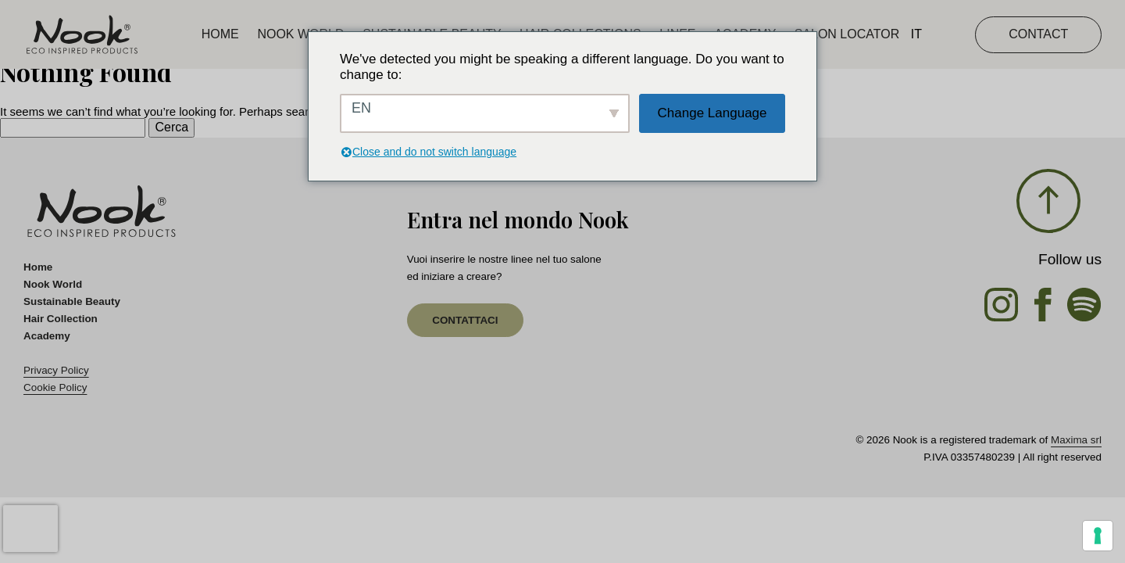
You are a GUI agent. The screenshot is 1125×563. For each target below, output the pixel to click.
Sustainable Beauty (71, 301)
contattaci (465, 320)
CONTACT (1038, 34)
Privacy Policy (56, 370)
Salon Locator (847, 34)
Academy (46, 336)
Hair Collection (60, 319)
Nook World (300, 34)
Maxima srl (1076, 440)
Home (220, 34)
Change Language (712, 113)
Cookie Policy (55, 387)
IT (916, 34)
